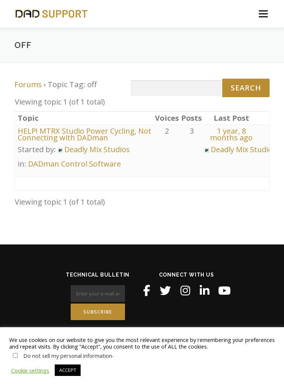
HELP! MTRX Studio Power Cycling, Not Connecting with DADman (84, 134)
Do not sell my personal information (67, 355)
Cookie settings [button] (30, 370)
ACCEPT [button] (67, 370)
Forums (28, 84)
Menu (263, 13)
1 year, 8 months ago (231, 134)
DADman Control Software (74, 164)
